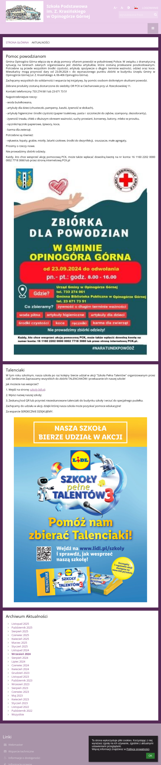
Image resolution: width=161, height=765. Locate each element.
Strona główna (17, 42)
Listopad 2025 (20, 624)
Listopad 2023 (20, 676)
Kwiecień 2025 (20, 639)
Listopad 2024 (20, 650)
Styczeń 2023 (20, 703)
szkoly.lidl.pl (37, 389)
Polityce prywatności (137, 749)
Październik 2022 (22, 711)
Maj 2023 (17, 695)
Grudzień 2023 (20, 673)
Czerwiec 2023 (20, 692)
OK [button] (150, 755)
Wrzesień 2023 (20, 684)
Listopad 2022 (20, 707)
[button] (136, 7)
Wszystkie (18, 714)
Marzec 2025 (19, 642)
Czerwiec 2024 (20, 665)
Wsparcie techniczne (21, 751)
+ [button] (115, 7)
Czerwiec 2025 (20, 635)
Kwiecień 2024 (20, 669)
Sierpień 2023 (20, 688)
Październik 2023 (22, 680)
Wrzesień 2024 (21, 654)
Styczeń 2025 (20, 646)
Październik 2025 (22, 627)
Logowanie (150, 8)
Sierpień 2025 (20, 631)
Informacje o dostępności (24, 758)
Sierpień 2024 (20, 658)
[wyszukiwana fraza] (138, 14)
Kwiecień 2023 (20, 699)
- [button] (122, 7)
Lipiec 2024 (18, 661)
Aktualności (41, 42)
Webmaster (15, 745)
